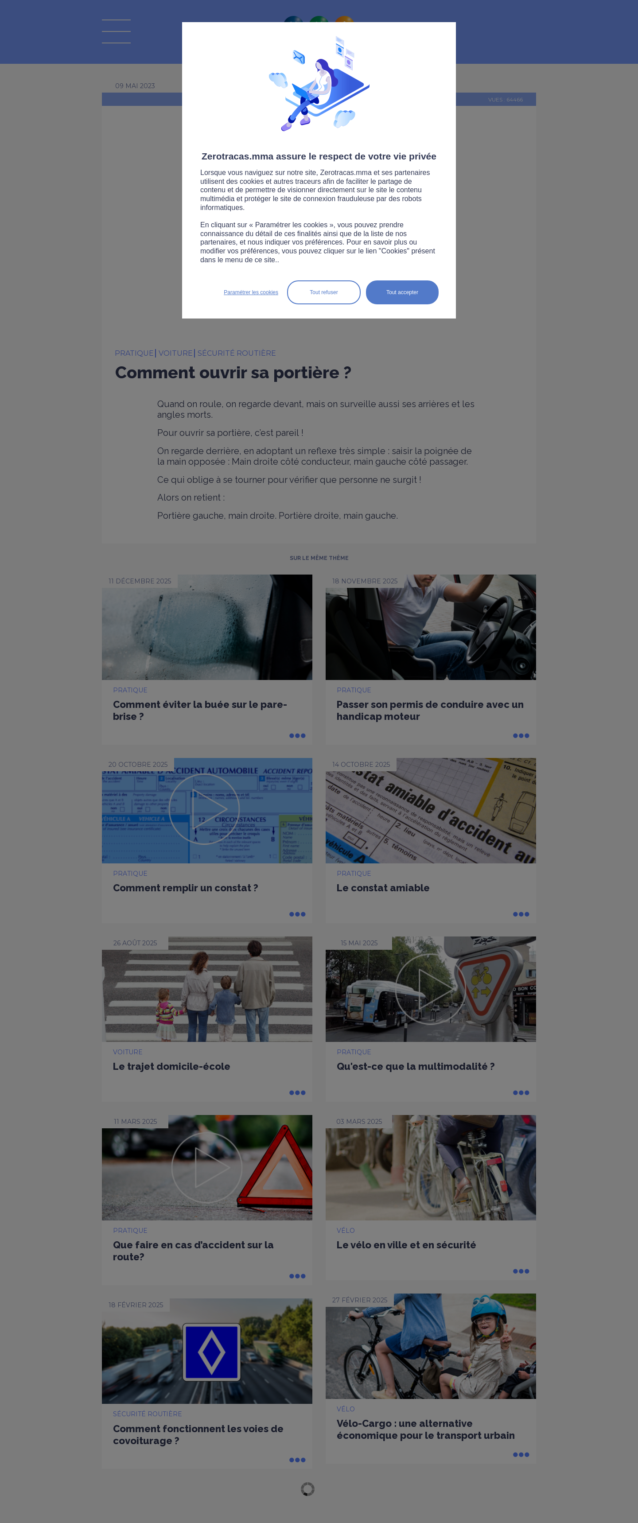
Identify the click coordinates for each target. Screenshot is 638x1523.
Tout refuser (324, 292)
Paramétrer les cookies (251, 292)
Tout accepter (402, 292)
